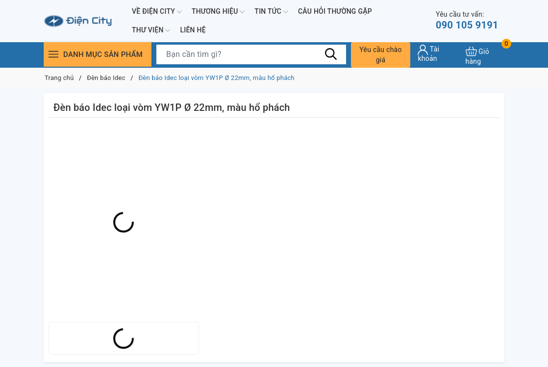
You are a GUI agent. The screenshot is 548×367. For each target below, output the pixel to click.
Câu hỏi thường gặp (335, 11)
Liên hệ (192, 30)
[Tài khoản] (438, 53)
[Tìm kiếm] (331, 54)
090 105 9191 (467, 20)
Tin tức (271, 12)
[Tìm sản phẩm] (251, 54)
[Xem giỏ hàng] (485, 55)
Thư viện (151, 30)
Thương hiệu (218, 12)
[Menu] (53, 54)
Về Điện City (157, 12)
